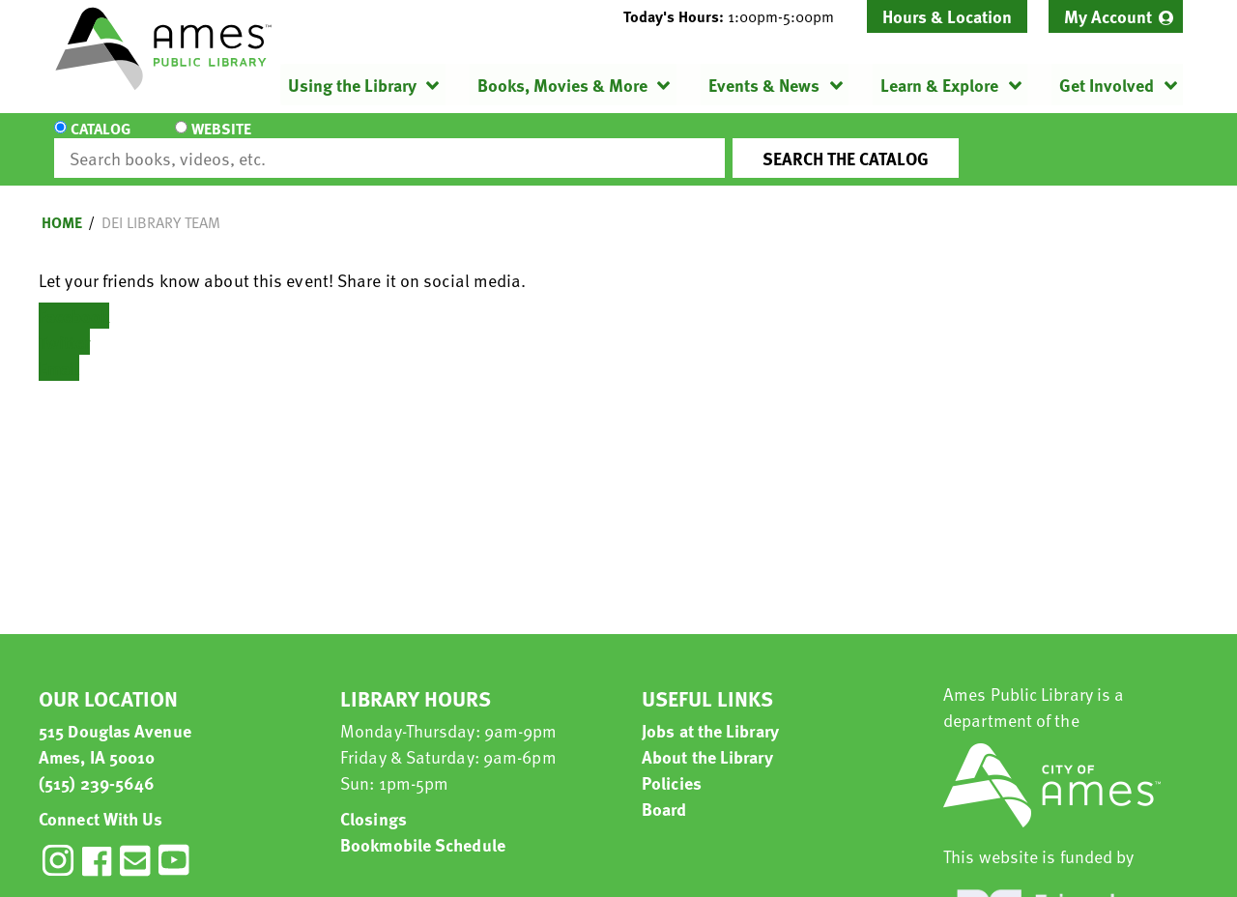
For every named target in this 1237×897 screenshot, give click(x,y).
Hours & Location (947, 16)
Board (664, 791)
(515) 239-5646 (97, 765)
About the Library (707, 739)
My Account (1108, 16)
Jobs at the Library (710, 713)
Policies (672, 765)
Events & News (764, 85)
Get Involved (1106, 85)
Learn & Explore (939, 85)
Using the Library (352, 85)
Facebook (74, 298)
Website (217, 141)
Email (59, 350)
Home (62, 205)
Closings (373, 801)
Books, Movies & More (562, 85)
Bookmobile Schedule (422, 827)
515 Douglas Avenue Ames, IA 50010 (115, 726)
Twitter (64, 324)
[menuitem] (1116, 16)
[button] (736, 16)
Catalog (100, 141)
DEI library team (160, 205)
